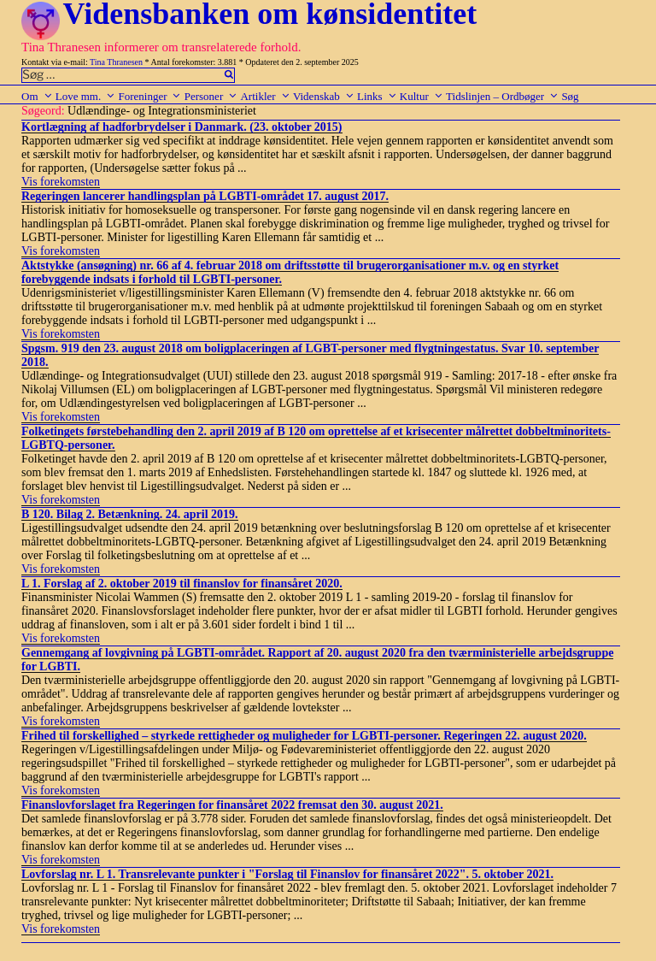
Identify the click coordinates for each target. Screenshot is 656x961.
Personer (211, 96)
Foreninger (149, 96)
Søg (569, 96)
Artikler (265, 96)
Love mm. (85, 96)
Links (377, 96)
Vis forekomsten (60, 181)
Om (37, 96)
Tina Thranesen (116, 62)
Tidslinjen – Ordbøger (502, 96)
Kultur (421, 96)
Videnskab (323, 96)
